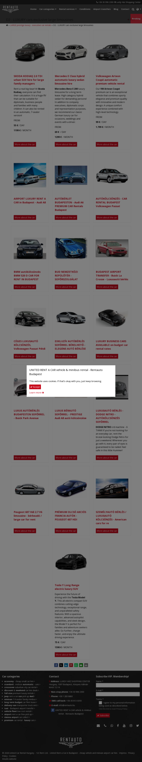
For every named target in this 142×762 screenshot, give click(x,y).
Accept (35, 386)
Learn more (35, 392)
